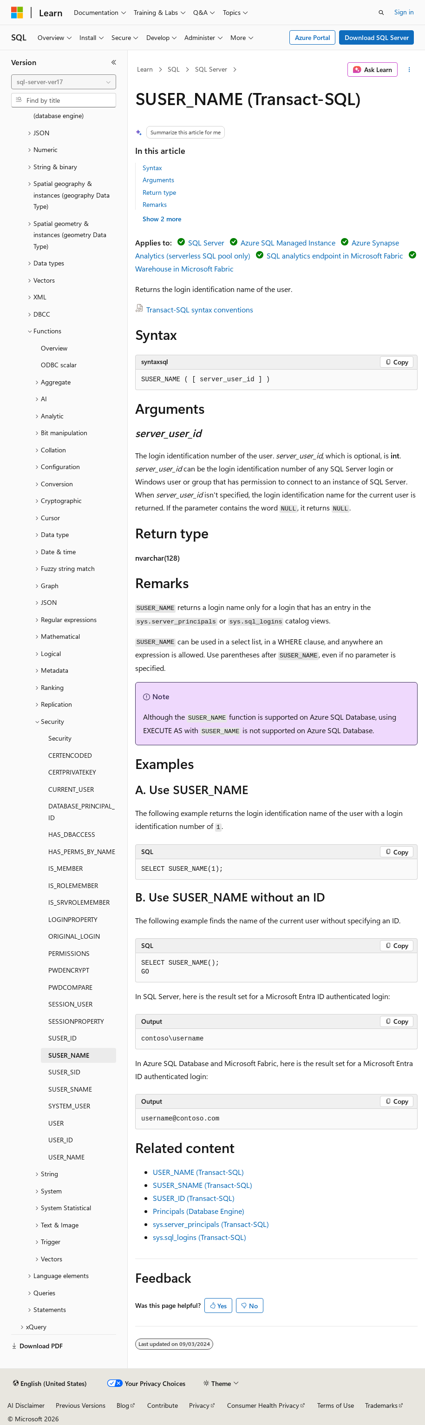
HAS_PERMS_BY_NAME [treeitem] (81, 851)
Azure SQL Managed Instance (288, 242)
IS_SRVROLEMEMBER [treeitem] (79, 902)
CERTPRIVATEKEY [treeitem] (72, 772)
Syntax (152, 167)
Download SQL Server (377, 37)
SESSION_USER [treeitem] (70, 1004)
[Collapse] (114, 62)
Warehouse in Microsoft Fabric (184, 268)
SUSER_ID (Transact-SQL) (194, 1198)
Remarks (155, 204)
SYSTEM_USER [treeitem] (69, 1105)
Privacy (199, 1405)
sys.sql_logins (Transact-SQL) (199, 1237)
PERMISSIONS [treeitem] (69, 953)
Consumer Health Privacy (263, 1405)
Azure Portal (312, 37)
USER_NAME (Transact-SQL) (198, 1172)
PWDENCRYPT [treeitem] (68, 970)
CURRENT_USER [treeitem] (71, 789)
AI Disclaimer (26, 1405)
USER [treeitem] (56, 1123)
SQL (174, 69)
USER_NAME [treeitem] (66, 1157)
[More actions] (409, 69)
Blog (123, 1405)
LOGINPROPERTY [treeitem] (73, 919)
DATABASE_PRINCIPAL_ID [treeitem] (81, 812)
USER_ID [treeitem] (60, 1139)
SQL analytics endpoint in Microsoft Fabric (335, 255)
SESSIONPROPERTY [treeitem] (76, 1021)
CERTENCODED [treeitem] (70, 755)
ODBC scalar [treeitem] (59, 364)
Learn (145, 69)
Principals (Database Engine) (198, 1211)
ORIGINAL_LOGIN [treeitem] (74, 936)
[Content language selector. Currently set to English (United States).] (49, 1383)
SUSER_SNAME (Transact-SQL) (202, 1185)
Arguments (158, 179)
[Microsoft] (17, 13)
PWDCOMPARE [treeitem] (70, 987)
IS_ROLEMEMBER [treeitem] (73, 885)
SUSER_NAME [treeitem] (68, 1055)
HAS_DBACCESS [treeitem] (71, 834)
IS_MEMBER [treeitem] (65, 868)
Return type (159, 192)
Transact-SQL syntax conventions (199, 309)
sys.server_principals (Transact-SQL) (211, 1224)
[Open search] (381, 12)
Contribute (162, 1405)
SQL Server (211, 69)
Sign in (404, 11)
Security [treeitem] (60, 738)
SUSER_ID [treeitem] (62, 1038)
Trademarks (381, 1405)
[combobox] (63, 81)
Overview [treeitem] (54, 348)
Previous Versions (80, 1405)
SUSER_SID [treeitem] (64, 1071)
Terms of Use (335, 1405)
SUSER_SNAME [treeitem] (70, 1089)
